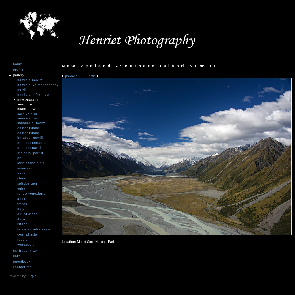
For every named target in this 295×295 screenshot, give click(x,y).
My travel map (25, 250)
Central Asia (27, 234)
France (22, 204)
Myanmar (25, 168)
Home (17, 64)
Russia (22, 239)
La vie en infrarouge (33, 229)
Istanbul (24, 224)
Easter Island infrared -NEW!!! (30, 135)
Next (92, 76)
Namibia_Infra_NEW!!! (34, 94)
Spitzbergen (27, 183)
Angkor (23, 198)
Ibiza (21, 219)
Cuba (21, 188)
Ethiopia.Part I (29, 147)
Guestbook (22, 261)
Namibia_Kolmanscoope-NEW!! (34, 87)
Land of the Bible (31, 163)
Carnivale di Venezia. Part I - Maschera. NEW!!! (31, 118)
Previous (71, 76)
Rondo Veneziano (31, 193)
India (21, 173)
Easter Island (28, 128)
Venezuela (26, 244)
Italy (20, 209)
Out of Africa (27, 214)
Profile (18, 69)
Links (17, 256)
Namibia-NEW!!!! (30, 80)
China (22, 178)
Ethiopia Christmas (32, 142)
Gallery (18, 75)
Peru (21, 158)
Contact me (22, 267)
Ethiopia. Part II (30, 153)
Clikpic (31, 276)
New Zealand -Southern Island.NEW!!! (29, 104)
